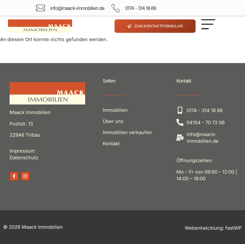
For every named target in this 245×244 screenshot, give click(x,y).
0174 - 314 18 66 (140, 8)
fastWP (233, 228)
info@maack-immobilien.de (77, 8)
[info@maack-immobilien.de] (40, 8)
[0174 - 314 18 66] (115, 8)
